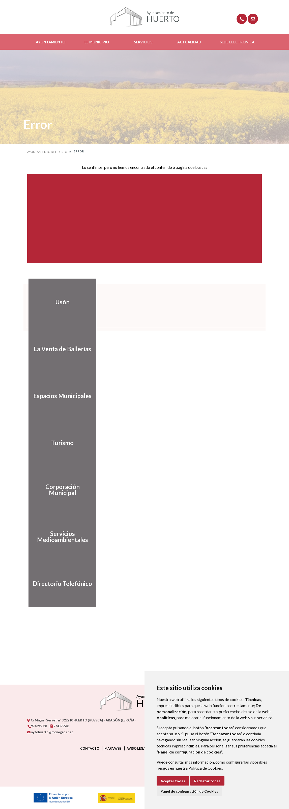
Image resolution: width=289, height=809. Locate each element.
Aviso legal (137, 748)
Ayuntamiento (50, 42)
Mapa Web (113, 748)
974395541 (59, 726)
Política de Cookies (205, 768)
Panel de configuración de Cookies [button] (189, 791)
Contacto (89, 748)
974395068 (37, 726)
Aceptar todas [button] (173, 781)
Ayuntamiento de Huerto (47, 152)
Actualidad (189, 42)
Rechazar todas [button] (207, 781)
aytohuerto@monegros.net (50, 732)
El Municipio (96, 42)
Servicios (143, 42)
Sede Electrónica (237, 42)
